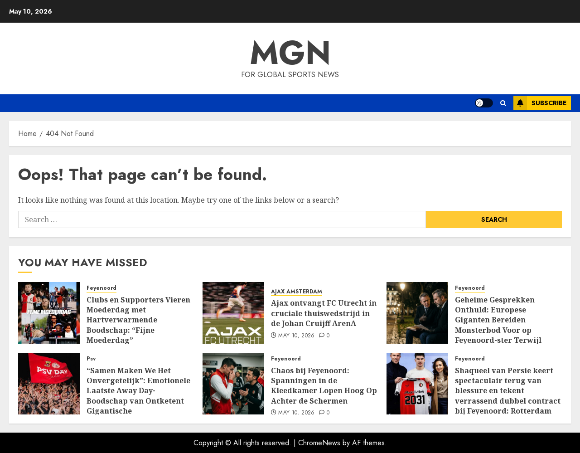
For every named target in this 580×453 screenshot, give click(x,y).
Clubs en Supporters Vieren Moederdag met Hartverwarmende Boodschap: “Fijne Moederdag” (138, 320)
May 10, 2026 (296, 336)
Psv (91, 359)
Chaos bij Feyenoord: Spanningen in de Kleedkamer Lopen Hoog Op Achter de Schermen (324, 385)
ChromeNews (319, 443)
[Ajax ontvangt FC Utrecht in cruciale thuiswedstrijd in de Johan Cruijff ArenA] (233, 313)
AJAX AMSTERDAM (296, 292)
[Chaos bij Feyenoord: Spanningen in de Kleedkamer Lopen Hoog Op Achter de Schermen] (233, 383)
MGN (290, 52)
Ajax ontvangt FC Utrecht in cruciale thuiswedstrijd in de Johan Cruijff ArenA (324, 313)
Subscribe (539, 103)
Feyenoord (101, 288)
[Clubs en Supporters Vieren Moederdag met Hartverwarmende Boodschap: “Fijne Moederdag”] (49, 313)
